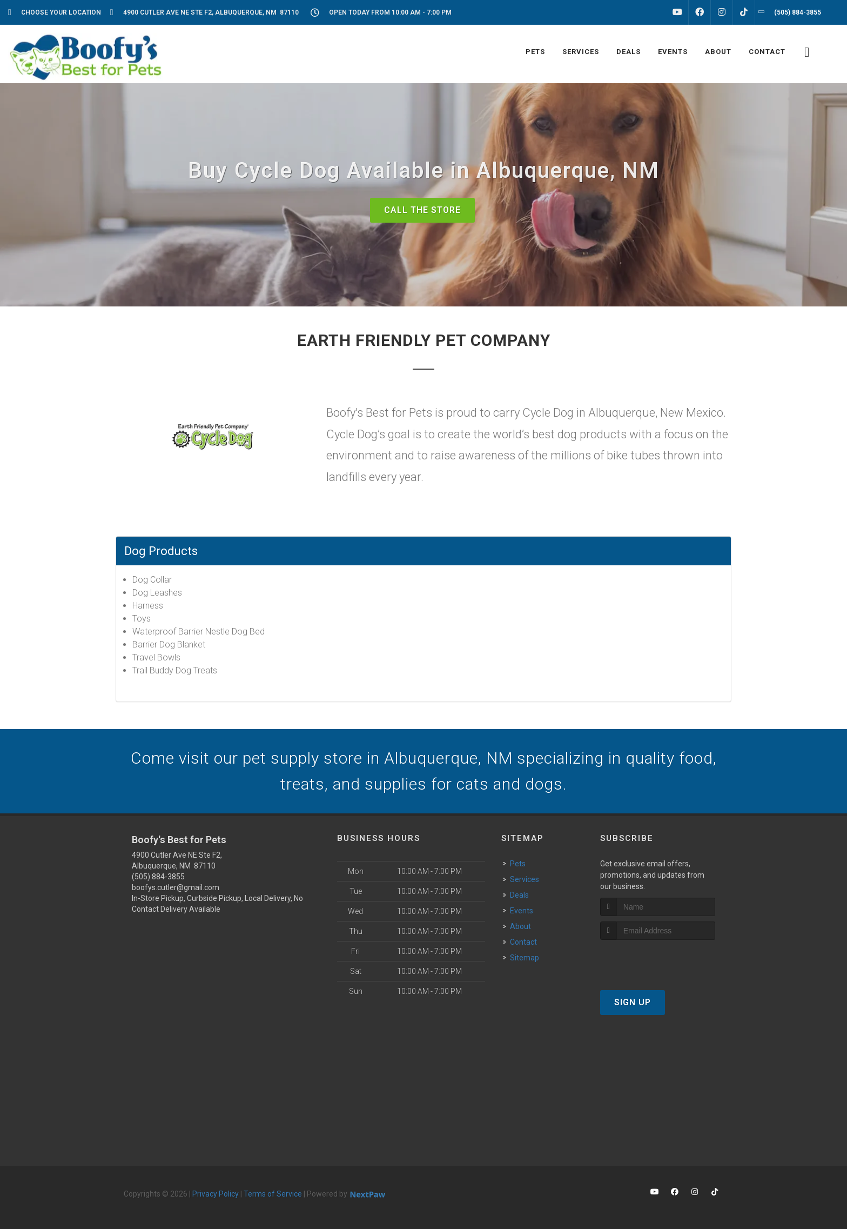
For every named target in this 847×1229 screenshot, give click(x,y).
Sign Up (632, 1002)
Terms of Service (273, 1194)
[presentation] (657, 960)
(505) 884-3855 (158, 876)
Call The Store (422, 210)
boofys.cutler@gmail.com (175, 887)
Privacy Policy (215, 1194)
